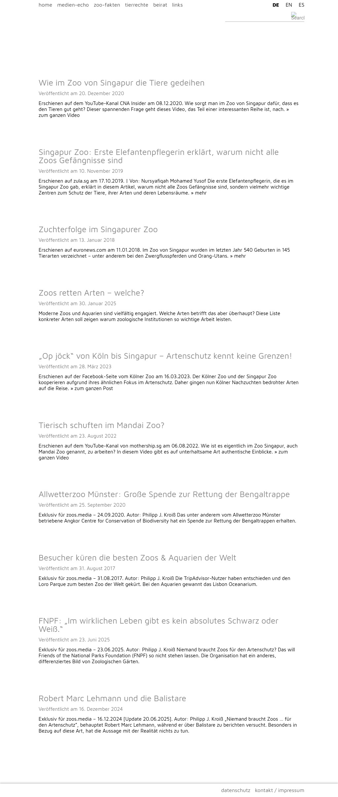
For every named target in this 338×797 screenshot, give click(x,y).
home (45, 5)
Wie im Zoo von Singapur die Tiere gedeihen (122, 82)
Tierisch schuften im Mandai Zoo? (101, 425)
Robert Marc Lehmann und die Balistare (112, 698)
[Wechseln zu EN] (287, 4)
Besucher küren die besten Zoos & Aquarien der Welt (137, 557)
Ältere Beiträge (50, 759)
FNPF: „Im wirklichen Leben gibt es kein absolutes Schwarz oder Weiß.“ (159, 625)
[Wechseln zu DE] (274, 4)
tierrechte (136, 5)
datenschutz (235, 790)
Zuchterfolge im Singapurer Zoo (98, 229)
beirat (160, 5)
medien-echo (73, 5)
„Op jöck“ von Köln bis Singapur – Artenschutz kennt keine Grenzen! (165, 355)
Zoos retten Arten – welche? (91, 292)
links (177, 5)
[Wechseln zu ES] (299, 4)
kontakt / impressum (279, 790)
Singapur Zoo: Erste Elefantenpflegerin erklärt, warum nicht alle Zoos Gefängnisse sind (159, 156)
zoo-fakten (107, 5)
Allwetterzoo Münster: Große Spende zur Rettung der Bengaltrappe (164, 494)
